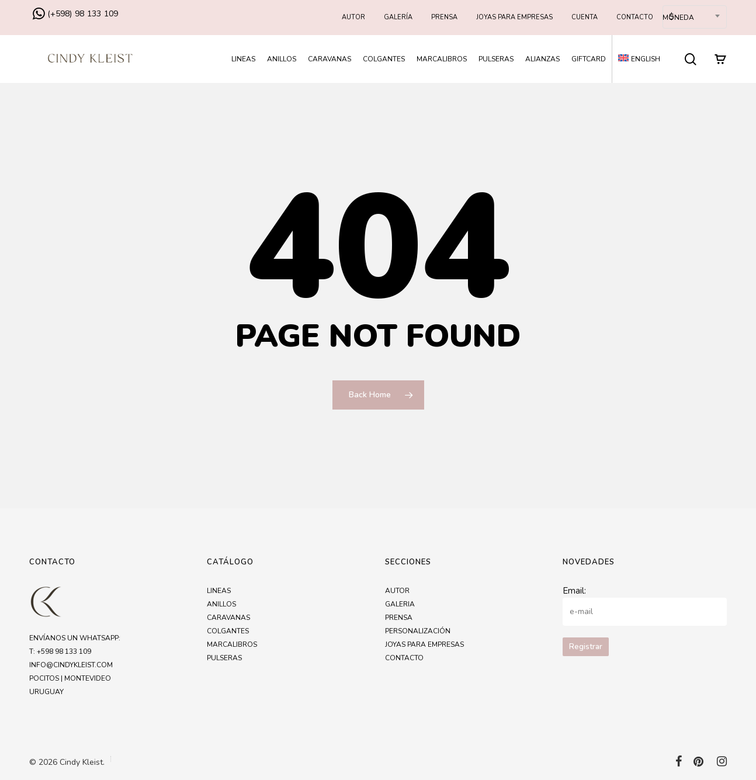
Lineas (219, 590)
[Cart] (720, 59)
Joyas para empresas (424, 644)
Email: (574, 591)
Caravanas (228, 617)
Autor (397, 590)
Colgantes (228, 631)
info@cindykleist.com (71, 665)
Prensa (398, 617)
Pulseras (224, 658)
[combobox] (695, 17)
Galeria (400, 604)
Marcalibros (232, 644)
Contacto (404, 658)
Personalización (417, 631)
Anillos (221, 604)
